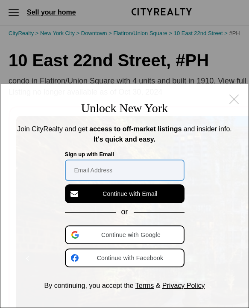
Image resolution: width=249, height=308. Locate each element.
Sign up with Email (89, 154)
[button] (125, 234)
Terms (144, 285)
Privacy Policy (183, 285)
